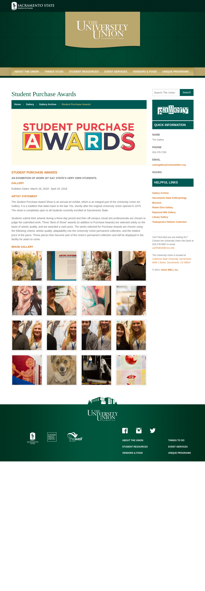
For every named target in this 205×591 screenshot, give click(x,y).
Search (186, 92)
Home (17, 104)
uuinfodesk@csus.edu (163, 248)
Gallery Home (173, 110)
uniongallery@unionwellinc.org (169, 165)
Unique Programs (175, 71)
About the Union (26, 71)
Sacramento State (32, 6)
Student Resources (84, 71)
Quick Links (22, 80)
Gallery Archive (48, 104)
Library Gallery (160, 217)
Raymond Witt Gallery (164, 212)
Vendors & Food (145, 71)
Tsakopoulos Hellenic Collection (169, 222)
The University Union (102, 415)
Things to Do (53, 71)
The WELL (75, 437)
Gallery (30, 104)
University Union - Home (102, 36)
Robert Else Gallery (162, 207)
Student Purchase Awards (76, 104)
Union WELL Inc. (170, 270)
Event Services (115, 71)
